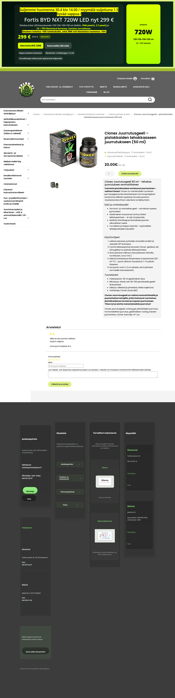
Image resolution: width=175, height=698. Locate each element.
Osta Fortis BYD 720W (30, 45)
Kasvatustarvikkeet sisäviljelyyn (13, 112)
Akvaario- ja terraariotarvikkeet (13, 154)
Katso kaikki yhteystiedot (35, 652)
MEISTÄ (103, 86)
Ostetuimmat (10, 184)
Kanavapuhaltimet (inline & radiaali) (13, 132)
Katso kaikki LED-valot (58, 45)
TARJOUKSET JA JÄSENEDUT (59, 86)
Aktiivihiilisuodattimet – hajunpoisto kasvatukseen (15, 122)
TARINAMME (91, 92)
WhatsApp (30, 491)
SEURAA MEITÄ (120, 86)
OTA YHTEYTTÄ (86, 86)
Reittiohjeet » (131, 474)
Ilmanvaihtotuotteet (14, 139)
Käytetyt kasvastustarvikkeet (14, 191)
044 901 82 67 (27, 478)
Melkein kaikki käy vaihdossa (12, 163)
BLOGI (106, 92)
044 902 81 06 (27, 600)
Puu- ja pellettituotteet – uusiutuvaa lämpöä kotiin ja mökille (16, 201)
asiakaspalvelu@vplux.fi (31, 467)
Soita (29, 499)
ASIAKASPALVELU (141, 86)
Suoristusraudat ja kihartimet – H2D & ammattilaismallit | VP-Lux (15, 214)
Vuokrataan (10, 223)
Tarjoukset (9, 170)
